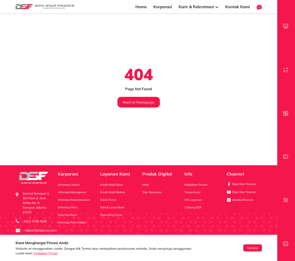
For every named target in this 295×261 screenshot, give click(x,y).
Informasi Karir (67, 215)
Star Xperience (152, 192)
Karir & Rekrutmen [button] (199, 6)
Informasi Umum (68, 184)
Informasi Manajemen (72, 192)
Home (141, 6)
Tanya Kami (192, 192)
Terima (252, 248)
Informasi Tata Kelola (72, 222)
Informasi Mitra (68, 207)
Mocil (145, 184)
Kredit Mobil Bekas (112, 192)
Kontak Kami (237, 6)
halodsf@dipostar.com (40, 230)
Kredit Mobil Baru (111, 184)
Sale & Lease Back (112, 207)
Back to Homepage (138, 102)
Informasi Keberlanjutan (74, 199)
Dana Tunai (108, 199)
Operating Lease (111, 215)
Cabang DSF (193, 207)
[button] (259, 7)
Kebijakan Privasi (46, 253)
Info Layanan (193, 199)
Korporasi (162, 6)
